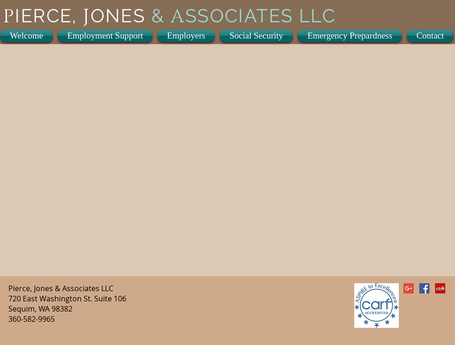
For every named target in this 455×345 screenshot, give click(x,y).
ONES (121, 15)
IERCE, (49, 15)
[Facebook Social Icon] (424, 288)
